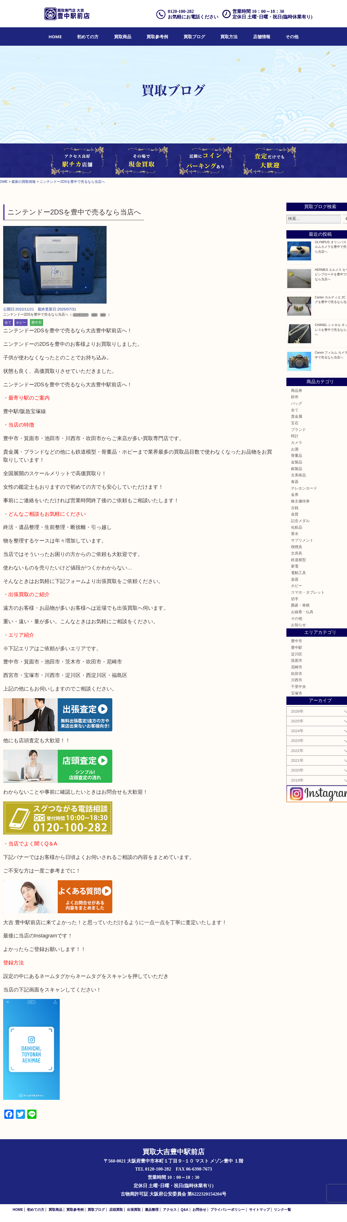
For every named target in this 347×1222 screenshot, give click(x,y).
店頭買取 (116, 1210)
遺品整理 (152, 1210)
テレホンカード (304, 488)
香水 (294, 534)
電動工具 (298, 573)
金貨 (294, 514)
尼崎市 (296, 667)
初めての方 (88, 36)
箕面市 (296, 661)
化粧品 (296, 527)
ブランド (298, 430)
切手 (294, 599)
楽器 (294, 580)
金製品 (296, 462)
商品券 (296, 391)
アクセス (170, 1210)
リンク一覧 (282, 1210)
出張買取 (134, 1210)
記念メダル (300, 521)
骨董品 (296, 456)
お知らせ (298, 625)
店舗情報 (261, 36)
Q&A (184, 1210)
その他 (292, 36)
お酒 (294, 449)
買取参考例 (157, 36)
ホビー (21, 323)
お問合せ (199, 1210)
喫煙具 (296, 547)
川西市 (296, 680)
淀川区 (296, 654)
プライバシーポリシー (227, 1210)
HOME (55, 36)
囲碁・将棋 (300, 605)
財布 (294, 397)
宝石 (294, 423)
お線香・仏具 (302, 612)
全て (8, 323)
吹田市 (296, 674)
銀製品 (296, 469)
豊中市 (36, 323)
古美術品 (298, 475)
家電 (294, 566)
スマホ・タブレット (308, 592)
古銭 (294, 508)
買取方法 (229, 36)
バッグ (296, 404)
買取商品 (122, 36)
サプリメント (302, 540)
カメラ (296, 443)
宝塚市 (296, 693)
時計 (294, 436)
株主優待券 (300, 501)
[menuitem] (55, 36)
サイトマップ (259, 1210)
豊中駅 (296, 648)
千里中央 (298, 687)
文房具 (296, 553)
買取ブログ (194, 36)
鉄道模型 (298, 560)
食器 (294, 482)
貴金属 (296, 417)
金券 (294, 495)
